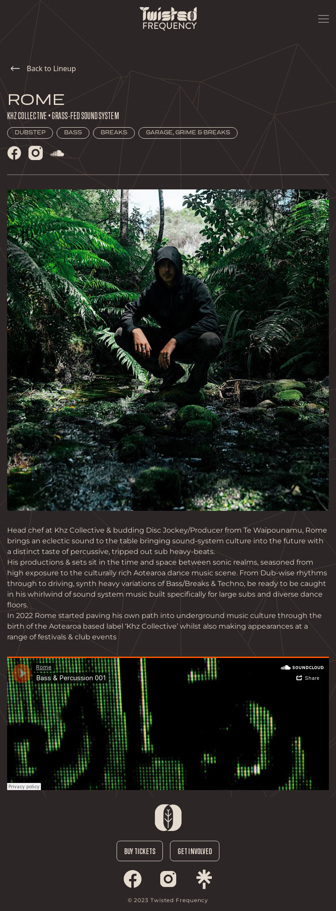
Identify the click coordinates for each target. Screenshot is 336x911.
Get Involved (195, 851)
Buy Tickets (139, 851)
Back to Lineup (43, 68)
